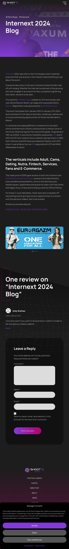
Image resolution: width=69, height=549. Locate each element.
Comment (19, 363)
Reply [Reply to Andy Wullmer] (8, 328)
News (34, 498)
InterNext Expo (24, 99)
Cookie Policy (29, 545)
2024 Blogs (12, 17)
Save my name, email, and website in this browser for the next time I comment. (32, 418)
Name (17, 389)
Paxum (9, 106)
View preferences (34, 540)
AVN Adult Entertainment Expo (19, 178)
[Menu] (64, 3)
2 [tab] (34, 251)
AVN (54, 135)
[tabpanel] (35, 238)
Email (17, 401)
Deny (34, 533)
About (34, 493)
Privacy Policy (40, 545)
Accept (35, 525)
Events (34, 483)
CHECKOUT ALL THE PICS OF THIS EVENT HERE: (27, 209)
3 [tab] (36, 251)
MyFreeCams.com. (49, 106)
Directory (34, 488)
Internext (25, 17)
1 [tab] (32, 251)
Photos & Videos (34, 478)
